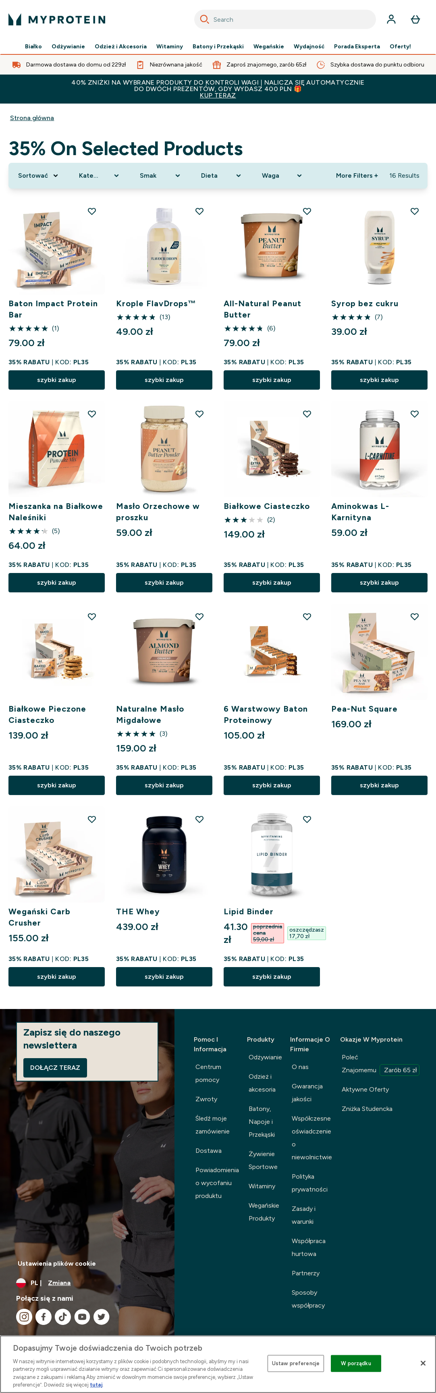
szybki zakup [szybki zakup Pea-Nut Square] (379, 785)
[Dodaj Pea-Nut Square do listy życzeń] (414, 616)
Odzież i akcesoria (262, 1083)
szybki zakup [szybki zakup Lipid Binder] (271, 976)
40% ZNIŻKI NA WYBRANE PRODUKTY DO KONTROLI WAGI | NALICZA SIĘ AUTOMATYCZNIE (218, 89)
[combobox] (285, 19)
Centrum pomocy (208, 1073)
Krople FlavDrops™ (156, 303)
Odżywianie (68, 47)
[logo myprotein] (56, 19)
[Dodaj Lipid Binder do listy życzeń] (307, 819)
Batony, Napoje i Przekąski (262, 1121)
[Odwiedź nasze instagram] (24, 1317)
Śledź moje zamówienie (212, 1125)
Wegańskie (268, 47)
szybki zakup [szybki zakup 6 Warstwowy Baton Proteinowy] (271, 785)
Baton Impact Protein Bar (53, 309)
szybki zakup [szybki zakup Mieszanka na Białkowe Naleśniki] (56, 582)
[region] (218, 1364)
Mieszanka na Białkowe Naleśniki (56, 511)
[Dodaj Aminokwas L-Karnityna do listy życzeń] (414, 414)
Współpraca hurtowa (309, 1247)
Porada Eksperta (357, 47)
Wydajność (309, 47)
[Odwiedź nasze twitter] (101, 1317)
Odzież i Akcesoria (121, 47)
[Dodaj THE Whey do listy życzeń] (199, 819)
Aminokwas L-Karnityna (360, 511)
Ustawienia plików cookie (57, 1263)
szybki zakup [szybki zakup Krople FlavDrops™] (164, 380)
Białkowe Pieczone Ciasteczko (47, 714)
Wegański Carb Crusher (39, 917)
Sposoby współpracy (308, 1299)
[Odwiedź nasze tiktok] (63, 1317)
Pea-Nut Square (364, 709)
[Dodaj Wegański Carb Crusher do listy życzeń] (92, 819)
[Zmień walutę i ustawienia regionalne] (87, 1283)
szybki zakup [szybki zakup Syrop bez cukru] (379, 380)
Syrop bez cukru (365, 303)
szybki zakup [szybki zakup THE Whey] (164, 976)
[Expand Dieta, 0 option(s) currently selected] (222, 175)
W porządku (356, 1363)
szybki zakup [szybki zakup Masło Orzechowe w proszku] (164, 582)
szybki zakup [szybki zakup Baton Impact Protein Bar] (56, 380)
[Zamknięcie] (423, 1363)
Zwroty (206, 1099)
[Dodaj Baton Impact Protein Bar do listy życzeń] (92, 211)
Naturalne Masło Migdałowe (150, 714)
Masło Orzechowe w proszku (158, 511)
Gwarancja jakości (307, 1092)
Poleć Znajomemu (381, 1064)
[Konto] (391, 19)
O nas (300, 1067)
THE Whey (138, 911)
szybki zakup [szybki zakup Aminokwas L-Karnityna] (379, 582)
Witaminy (169, 47)
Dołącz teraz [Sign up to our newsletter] (55, 1067)
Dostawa (208, 1150)
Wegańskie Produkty (264, 1212)
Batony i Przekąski (218, 47)
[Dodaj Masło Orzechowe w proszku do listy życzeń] (199, 414)
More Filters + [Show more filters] (357, 175)
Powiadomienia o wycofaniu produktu (217, 1183)
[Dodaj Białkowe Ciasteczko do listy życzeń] (307, 414)
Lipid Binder (249, 911)
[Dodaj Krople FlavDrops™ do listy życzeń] (199, 211)
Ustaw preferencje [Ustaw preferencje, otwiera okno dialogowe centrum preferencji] (296, 1363)
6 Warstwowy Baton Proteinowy (266, 714)
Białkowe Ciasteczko (267, 506)
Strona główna (32, 118)
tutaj (96, 1385)
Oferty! (400, 47)
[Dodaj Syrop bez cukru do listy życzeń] (414, 211)
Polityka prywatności (310, 1183)
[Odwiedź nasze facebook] (43, 1317)
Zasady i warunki (304, 1215)
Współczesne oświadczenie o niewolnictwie (312, 1138)
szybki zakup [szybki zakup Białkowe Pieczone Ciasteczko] (56, 785)
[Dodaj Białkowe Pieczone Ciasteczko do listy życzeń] (92, 616)
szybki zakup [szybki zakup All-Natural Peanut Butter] (271, 380)
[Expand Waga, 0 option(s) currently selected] (282, 175)
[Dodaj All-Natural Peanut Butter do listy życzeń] (307, 211)
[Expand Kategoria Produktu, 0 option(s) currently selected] (100, 175)
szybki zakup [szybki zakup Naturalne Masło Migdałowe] (164, 785)
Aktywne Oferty (365, 1089)
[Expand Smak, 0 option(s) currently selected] (160, 175)
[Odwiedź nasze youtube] (82, 1317)
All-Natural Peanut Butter (262, 309)
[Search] (204, 19)
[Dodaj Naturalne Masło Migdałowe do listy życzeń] (199, 616)
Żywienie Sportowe (263, 1160)
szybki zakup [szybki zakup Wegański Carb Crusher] (56, 976)
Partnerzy (306, 1273)
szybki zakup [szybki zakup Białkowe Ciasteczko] (271, 582)
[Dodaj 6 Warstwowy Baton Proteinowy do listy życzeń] (307, 616)
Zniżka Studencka (367, 1109)
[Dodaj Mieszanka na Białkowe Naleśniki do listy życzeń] (92, 414)
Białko (33, 47)
